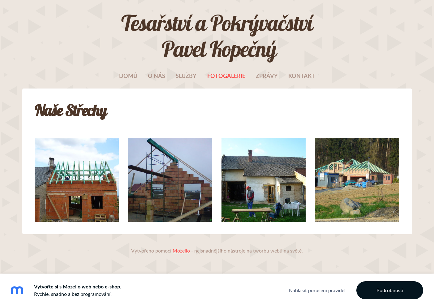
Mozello (181, 250)
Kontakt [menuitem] (301, 76)
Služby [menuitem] (186, 76)
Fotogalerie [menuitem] (226, 76)
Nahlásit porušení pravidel (317, 290)
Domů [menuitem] (128, 76)
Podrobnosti (389, 290)
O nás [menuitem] (156, 76)
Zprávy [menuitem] (267, 76)
